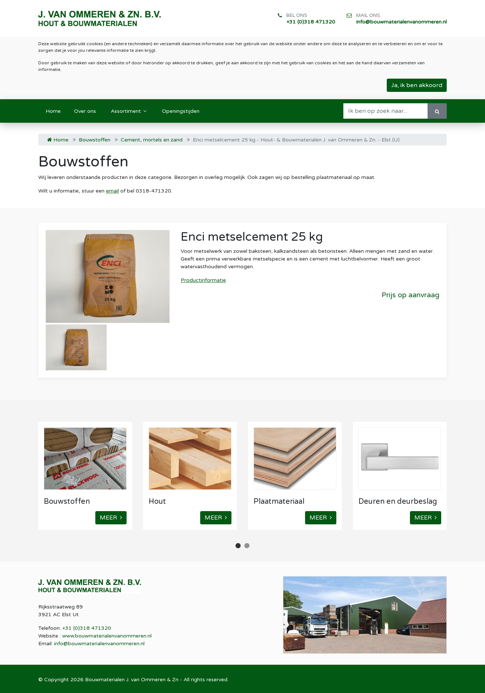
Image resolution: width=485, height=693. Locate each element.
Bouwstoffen (94, 140)
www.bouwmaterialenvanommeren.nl (107, 636)
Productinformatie (203, 280)
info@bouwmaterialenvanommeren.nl (401, 22)
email (112, 191)
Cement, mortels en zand (152, 140)
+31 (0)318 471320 (310, 22)
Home (57, 140)
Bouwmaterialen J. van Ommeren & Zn (131, 679)
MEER (111, 517)
